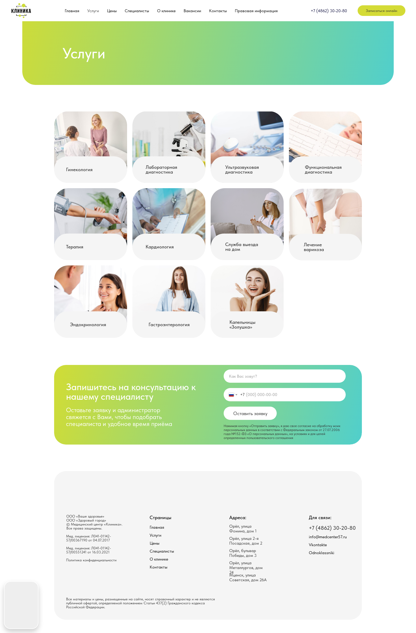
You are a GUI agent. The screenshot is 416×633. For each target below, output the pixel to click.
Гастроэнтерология (169, 324)
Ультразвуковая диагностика (242, 169)
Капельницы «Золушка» (242, 324)
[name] (285, 376)
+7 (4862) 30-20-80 (329, 10)
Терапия (74, 246)
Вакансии (192, 10)
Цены (112, 10)
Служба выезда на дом (241, 247)
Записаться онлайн (381, 10)
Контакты (218, 10)
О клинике (166, 10)
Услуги (93, 10)
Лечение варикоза (314, 247)
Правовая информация (256, 10)
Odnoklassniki (321, 552)
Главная (72, 10)
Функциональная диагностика (323, 169)
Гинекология (79, 169)
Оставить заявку (250, 413)
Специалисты (137, 10)
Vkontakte (318, 544)
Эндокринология (88, 324)
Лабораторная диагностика (161, 169)
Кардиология (160, 246)
